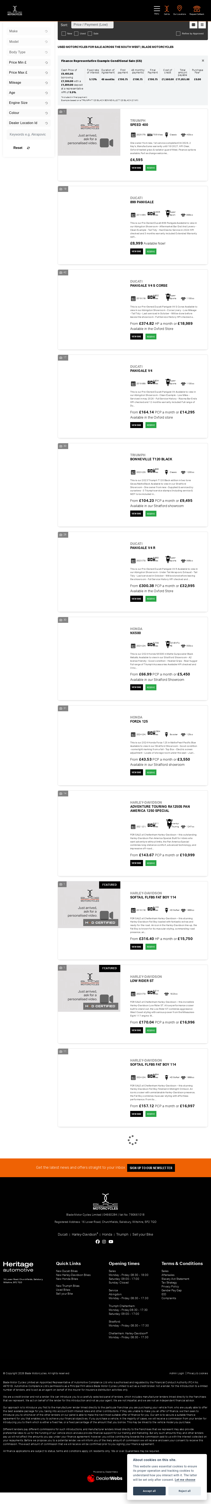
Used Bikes (63, 1301)
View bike (138, 168)
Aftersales (168, 1286)
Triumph (122, 1246)
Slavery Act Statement (175, 1290)
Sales (165, 1282)
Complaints (169, 1310)
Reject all (185, 1490)
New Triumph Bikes (68, 1297)
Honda (107, 1246)
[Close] (203, 61)
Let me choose (185, 1480)
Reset (34, 148)
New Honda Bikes (67, 1290)
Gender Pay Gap (172, 1302)
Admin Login (176, 1384)
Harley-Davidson (85, 1246)
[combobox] (29, 31)
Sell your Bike (142, 1246)
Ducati (63, 1246)
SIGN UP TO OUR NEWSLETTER (153, 1179)
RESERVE (156, 168)
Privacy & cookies (197, 1384)
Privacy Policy (170, 1298)
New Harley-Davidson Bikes (73, 1286)
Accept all (149, 1490)
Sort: (64, 25)
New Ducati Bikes (67, 1282)
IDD (164, 1306)
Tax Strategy (169, 1294)
